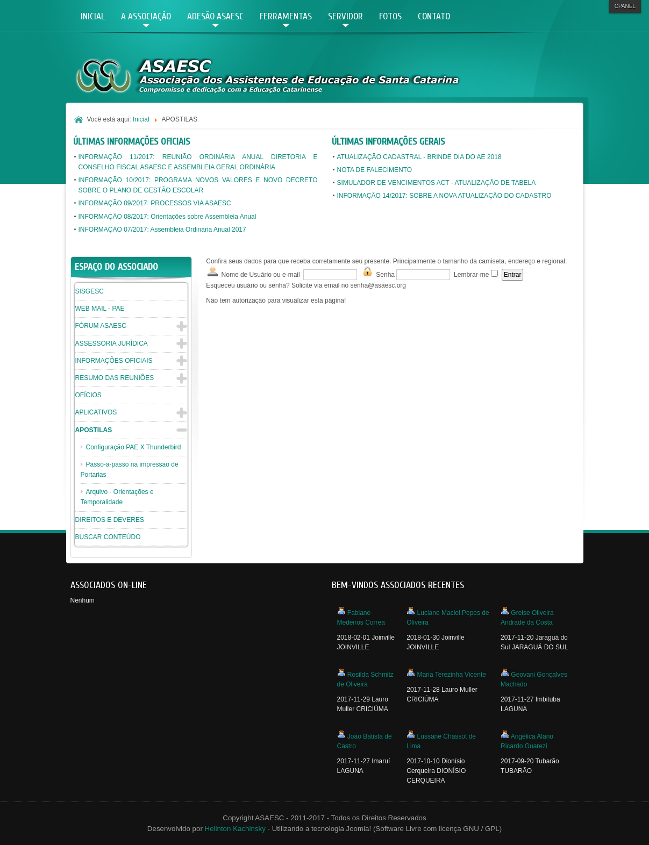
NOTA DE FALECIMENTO (374, 170)
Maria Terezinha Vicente (451, 674)
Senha (378, 272)
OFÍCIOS (88, 395)
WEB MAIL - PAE (100, 308)
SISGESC (89, 291)
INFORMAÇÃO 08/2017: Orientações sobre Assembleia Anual (167, 216)
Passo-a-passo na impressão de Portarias (130, 469)
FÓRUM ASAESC (100, 326)
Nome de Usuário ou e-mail (252, 272)
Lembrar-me (471, 274)
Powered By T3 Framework (562, 822)
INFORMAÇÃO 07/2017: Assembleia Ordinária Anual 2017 (162, 229)
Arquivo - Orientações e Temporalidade (117, 497)
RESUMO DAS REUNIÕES (114, 378)
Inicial (141, 119)
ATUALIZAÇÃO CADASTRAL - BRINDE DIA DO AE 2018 (419, 157)
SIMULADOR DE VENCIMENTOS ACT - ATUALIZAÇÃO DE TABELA (436, 183)
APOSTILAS (93, 430)
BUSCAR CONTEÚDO (108, 537)
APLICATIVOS (96, 412)
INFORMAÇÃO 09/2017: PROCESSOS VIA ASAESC (155, 203)
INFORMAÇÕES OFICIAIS (114, 360)
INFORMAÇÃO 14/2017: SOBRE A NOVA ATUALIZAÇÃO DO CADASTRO (444, 195)
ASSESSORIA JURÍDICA (111, 343)
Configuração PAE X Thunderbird (133, 447)
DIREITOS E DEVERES (109, 520)
